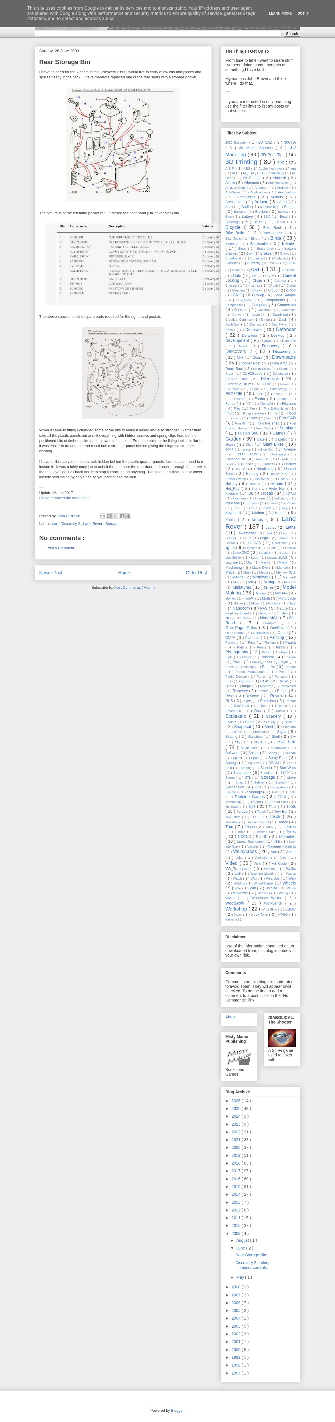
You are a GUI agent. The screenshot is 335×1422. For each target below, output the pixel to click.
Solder (254, 753)
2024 (237, 1116)
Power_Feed (261, 662)
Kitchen (259, 513)
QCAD (247, 681)
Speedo (290, 753)
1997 (237, 1373)
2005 (237, 1310)
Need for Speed (237, 613)
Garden (234, 439)
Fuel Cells (264, 428)
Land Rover (93, 523)
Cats (238, 275)
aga (293, 168)
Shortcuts (260, 731)
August (243, 1240)
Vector (290, 852)
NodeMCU (270, 618)
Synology (255, 792)
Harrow (290, 464)
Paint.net (253, 638)
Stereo (230, 777)
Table (292, 792)
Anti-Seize (233, 192)
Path (241, 647)
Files (238, 408)
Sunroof (281, 782)
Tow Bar (281, 812)
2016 (237, 1179)
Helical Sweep (236, 479)
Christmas (253, 285)
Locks (284, 552)
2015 (237, 1186)
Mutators (274, 603)
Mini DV (290, 582)
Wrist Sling (270, 909)
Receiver (267, 686)
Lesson (231, 543)
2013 (237, 1202)
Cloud (273, 290)
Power (238, 662)
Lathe (291, 527)
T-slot (276, 792)
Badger (290, 207)
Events (240, 398)
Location (266, 552)
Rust (259, 711)
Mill (251, 582)
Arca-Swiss (247, 197)
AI (234, 173)
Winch (291, 888)
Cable (291, 263)
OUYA (231, 638)
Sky (293, 736)
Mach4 (284, 562)
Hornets (255, 483)
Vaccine (253, 846)
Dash (284, 320)
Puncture (282, 676)
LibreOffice (280, 543)
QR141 (284, 681)
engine (255, 389)
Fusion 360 (249, 433)
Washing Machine (264, 873)
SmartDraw (279, 747)
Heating (253, 474)
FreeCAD (287, 418)
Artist (284, 202)
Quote (230, 686)
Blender (289, 243)
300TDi (290, 142)
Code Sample (285, 295)
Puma (261, 676)
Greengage (279, 454)
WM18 (231, 898)
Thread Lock (279, 802)
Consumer (266, 310)
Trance (283, 822)
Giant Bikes (274, 444)
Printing (249, 667)
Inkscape (233, 503)
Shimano (289, 727)
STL (249, 777)
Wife (238, 888)
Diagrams (289, 340)
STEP (285, 772)
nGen (284, 613)
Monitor (231, 598)
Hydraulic (232, 493)
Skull (276, 737)
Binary (256, 238)
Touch (262, 811)
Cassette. (289, 270)
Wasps (291, 873)
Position (290, 657)
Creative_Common (239, 319)
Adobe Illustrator (271, 168)
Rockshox (268, 701)
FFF (249, 403)
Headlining (265, 469)
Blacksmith (260, 244)
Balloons (240, 211)
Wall (238, 873)
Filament (289, 404)
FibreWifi (267, 403)
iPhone (291, 503)
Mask (247, 572)
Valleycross (245, 851)
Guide (230, 464)
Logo (255, 557)
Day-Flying (280, 324)
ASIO (229, 207)
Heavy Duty (279, 473)
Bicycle (234, 227)
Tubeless (289, 827)
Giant (250, 444)
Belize (259, 222)
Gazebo (282, 439)
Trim (230, 826)
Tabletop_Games (250, 796)
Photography (237, 652)
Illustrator (240, 498)
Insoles (254, 503)
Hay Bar (241, 469)
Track (276, 816)
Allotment (252, 183)
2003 (237, 1326)
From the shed (268, 423)
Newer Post (50, 572)
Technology (234, 802)
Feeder (282, 398)
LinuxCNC (242, 553)
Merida (238, 577)
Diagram (267, 340)
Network (265, 613)
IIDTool (291, 493)
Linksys (290, 548)
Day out (256, 324)
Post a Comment (60, 548)
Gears (231, 445)
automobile (268, 207)
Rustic (281, 711)
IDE (251, 493)
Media (264, 572)
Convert (238, 314)
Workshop (237, 909)
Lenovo (283, 538)
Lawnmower (247, 533)
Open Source (235, 632)
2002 (237, 1334)
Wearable (273, 878)
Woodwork (236, 903)
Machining (234, 568)
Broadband (234, 258)
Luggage (232, 562)
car (55, 523)
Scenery (274, 716)
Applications (259, 192)
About (230, 1017)
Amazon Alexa (279, 183)
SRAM (274, 763)
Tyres (291, 831)
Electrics (271, 378)
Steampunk (243, 773)
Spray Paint (278, 758)
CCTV (270, 275)
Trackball (232, 822)
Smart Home (251, 747)
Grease (290, 449)
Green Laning (248, 454)
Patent (290, 642)
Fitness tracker (254, 413)
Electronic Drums (240, 384)
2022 (237, 1132)
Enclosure (233, 389)
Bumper (232, 263)
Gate (261, 439)
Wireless (264, 893)
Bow (249, 253)
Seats (250, 722)
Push (229, 681)
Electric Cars (237, 379)
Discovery (272, 346)
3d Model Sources (257, 148)
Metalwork (262, 577)
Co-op (259, 295)
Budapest (281, 258)
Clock (257, 290)
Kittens (281, 513)
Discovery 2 (70, 523)
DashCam (233, 324)
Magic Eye (260, 567)
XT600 (283, 914)
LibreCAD (254, 543)
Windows (241, 893)
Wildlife (271, 888)
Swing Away (279, 787)
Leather (231, 538)
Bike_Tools (234, 238)
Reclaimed (288, 686)
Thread (256, 802)
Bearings (233, 222)
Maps (230, 572)
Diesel (243, 346)
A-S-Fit (231, 168)
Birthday (232, 243)
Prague (284, 662)
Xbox (238, 914)
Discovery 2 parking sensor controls (253, 1265)
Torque (243, 812)
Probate (290, 667)
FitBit (230, 413)
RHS (229, 701)
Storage (112, 523)
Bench (281, 222)
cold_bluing (245, 300)
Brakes (266, 253)
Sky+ (239, 742)
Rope (264, 705)
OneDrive (278, 628)
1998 (237, 1365)
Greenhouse (236, 459)
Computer (260, 305)
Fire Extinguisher (276, 408)
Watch (238, 878)
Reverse (253, 696)
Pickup (267, 652)
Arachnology (287, 192)
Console (241, 310)
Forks (254, 418)
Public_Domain (236, 676)
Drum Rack (235, 369)
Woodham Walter (268, 898)
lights (230, 547)
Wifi (253, 888)
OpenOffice (261, 632)
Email (284, 384)
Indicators (281, 498)
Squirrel (254, 763)
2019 (237, 1155)
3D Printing (242, 161)
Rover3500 (234, 711)
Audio (246, 207)
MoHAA (282, 593)
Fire (252, 408)
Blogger (177, 1410)
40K (281, 162)
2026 (237, 1100)
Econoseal (281, 373)
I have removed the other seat (64, 498)
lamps (259, 519)
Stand (265, 768)
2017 (237, 1171)
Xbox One (260, 915)
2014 (237, 1194)
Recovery (241, 691)
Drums (284, 368)
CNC (238, 295)
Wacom (270, 868)
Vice (284, 857)
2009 (237, 1233)
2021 (237, 1139)
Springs (232, 763)
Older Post (196, 572)
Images (261, 498)
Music (256, 603)
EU (293, 394)
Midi (236, 582)
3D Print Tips (273, 154)
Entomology (279, 389)
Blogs (243, 248)
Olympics (272, 623)
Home (124, 572)
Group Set (263, 459)
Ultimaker (287, 836)
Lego (264, 538)
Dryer (229, 373)
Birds (276, 238)
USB (277, 841)
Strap (240, 782)
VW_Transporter (239, 869)
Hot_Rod (233, 489)
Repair (283, 691)
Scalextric (237, 716)
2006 (237, 1302)
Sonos (273, 753)
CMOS (291, 290)
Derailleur (251, 336)
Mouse (238, 603)
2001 (237, 1341)
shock (239, 731)
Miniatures (243, 587)
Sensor (290, 722)
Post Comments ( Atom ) (134, 587)
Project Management (252, 671)
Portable (268, 657)
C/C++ (275, 263)
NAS (264, 608)
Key (285, 508)
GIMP (230, 449)
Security (270, 722)
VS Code (280, 864)
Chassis (231, 285)
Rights (248, 701)
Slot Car (286, 741)
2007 (237, 1295)
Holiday (232, 484)
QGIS (265, 681)
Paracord (232, 642)
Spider (238, 757)
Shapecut (243, 726)
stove (291, 778)
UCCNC (245, 837)
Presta (230, 667)
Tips (252, 806)
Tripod (250, 827)
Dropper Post (250, 363)
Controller (289, 310)
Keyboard (234, 513)
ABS (247, 168)
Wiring (284, 893)
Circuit (274, 285)
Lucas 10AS (278, 558)
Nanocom (241, 608)
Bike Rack (274, 228)
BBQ (267, 216)
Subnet (260, 782)
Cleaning (239, 290)
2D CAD (266, 142)
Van (274, 852)
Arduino (262, 201)
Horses (277, 483)
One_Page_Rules (242, 627)
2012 (237, 1210)
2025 (237, 1108)
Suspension (235, 787)
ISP (250, 508)
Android (283, 187)
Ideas (268, 493)
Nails (292, 603)
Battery (247, 217)
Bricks (285, 253)
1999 (237, 1357)
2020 (237, 1147)
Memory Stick (286, 572)
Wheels (289, 883)
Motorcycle (287, 598)
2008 (237, 1287)
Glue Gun (268, 449)
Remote (263, 691)
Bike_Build (236, 233)
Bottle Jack (266, 248)
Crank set (280, 315)
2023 (237, 1124)
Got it (303, 13)
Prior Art (269, 667)
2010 (237, 1225)
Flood (291, 413)
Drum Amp (279, 363)
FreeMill (241, 423)
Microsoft (289, 577)
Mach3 (266, 562)
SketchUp (256, 736)
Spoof (256, 757)
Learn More (280, 13)
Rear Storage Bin (250, 1255)
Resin (230, 696)
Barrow (283, 211)
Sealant (231, 722)
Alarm (230, 183)
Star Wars (287, 768)
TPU (255, 817)
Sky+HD (261, 742)
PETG (281, 647)
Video (232, 863)
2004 (237, 1318)
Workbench (274, 903)
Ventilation (263, 857)
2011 (237, 1217)
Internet (273, 503)
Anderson (262, 187)
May (240, 1277)
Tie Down (233, 806)
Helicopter (263, 479)
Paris (252, 642)
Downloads (284, 357)
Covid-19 (258, 314)
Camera (238, 270)
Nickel (248, 618)
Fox (269, 418)
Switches (232, 792)
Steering (267, 772)
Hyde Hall (278, 489)
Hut (255, 488)
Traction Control (258, 822)
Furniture (288, 428)
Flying (237, 418)
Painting (277, 637)
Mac (249, 562)
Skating (232, 737)
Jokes (267, 508)
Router (283, 705)
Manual (283, 567)
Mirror (269, 588)
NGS (229, 618)
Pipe (285, 652)
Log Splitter (234, 557)
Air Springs (253, 178)
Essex (278, 394)
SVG (258, 787)
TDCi (282, 797)
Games (280, 433)
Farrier (261, 399)
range (247, 686)
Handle (249, 464)
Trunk (270, 827)
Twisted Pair (267, 832)
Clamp (291, 285)
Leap (285, 533)
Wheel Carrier (264, 883)
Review (277, 695)
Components (276, 300)
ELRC (268, 384)
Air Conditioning (273, 173)
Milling (269, 582)
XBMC (290, 909)
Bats (229, 216)
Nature (283, 608)
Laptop (271, 527)
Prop (283, 671)
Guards (284, 459)
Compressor (234, 305)
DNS (241, 357)
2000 (237, 1349)
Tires (273, 807)
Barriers (262, 212)
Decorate (254, 329)
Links (273, 548)
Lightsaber (253, 548)
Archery (278, 197)
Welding (240, 883)
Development (238, 340)
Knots (231, 520)
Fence (231, 404)
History (283, 479)
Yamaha (231, 919)
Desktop (279, 336)
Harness (269, 464)
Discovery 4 (284, 351)
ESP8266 (234, 393)
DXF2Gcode (253, 374)
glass (247, 449)
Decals (231, 330)
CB (255, 275)
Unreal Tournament (251, 841)
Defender (286, 329)
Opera (283, 633)
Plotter (247, 657)
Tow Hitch (233, 817)
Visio (258, 864)
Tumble (241, 832)
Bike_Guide (274, 233)
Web (292, 878)
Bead (284, 216)
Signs (282, 732)
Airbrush (280, 178)
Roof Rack (242, 705)
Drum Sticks (262, 368)
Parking (271, 642)
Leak (270, 533)
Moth (266, 598)
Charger (281, 280)
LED (249, 538)
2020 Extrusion (237, 142)
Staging (247, 767)
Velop (240, 857)
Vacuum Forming (282, 846)
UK (266, 837)
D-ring (266, 319)
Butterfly (254, 263)
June (241, 1248)
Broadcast (258, 258)
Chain (258, 281)
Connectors (286, 305)
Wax (254, 878)
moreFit (249, 598)
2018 (237, 1163)
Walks (291, 869)
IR (236, 508)
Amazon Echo (236, 187)
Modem (262, 593)
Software (233, 753)
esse (260, 394)
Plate (229, 657)
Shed (270, 727)
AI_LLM (249, 173)
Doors (258, 358)
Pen (261, 647)
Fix (276, 413)
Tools (291, 806)
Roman (290, 701)
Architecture (235, 202)
